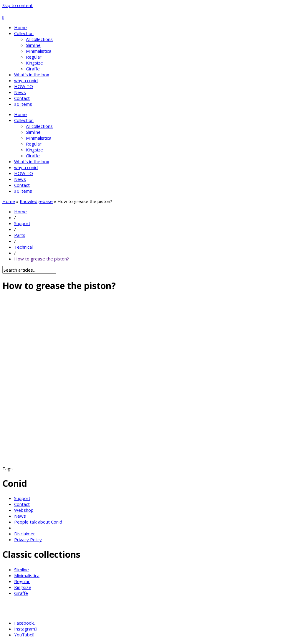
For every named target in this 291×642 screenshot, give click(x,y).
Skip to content (17, 5)
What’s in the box (31, 74)
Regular (34, 57)
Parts (19, 235)
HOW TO (23, 86)
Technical (23, 247)
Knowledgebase (36, 201)
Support (22, 223)
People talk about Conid (38, 522)
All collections (39, 39)
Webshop (24, 510)
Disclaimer (24, 534)
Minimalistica (38, 51)
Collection (24, 33)
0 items (23, 104)
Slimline (33, 45)
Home (20, 27)
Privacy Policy (28, 539)
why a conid (26, 80)
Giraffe (33, 69)
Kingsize (34, 63)
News (20, 92)
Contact (22, 98)
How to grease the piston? (41, 259)
